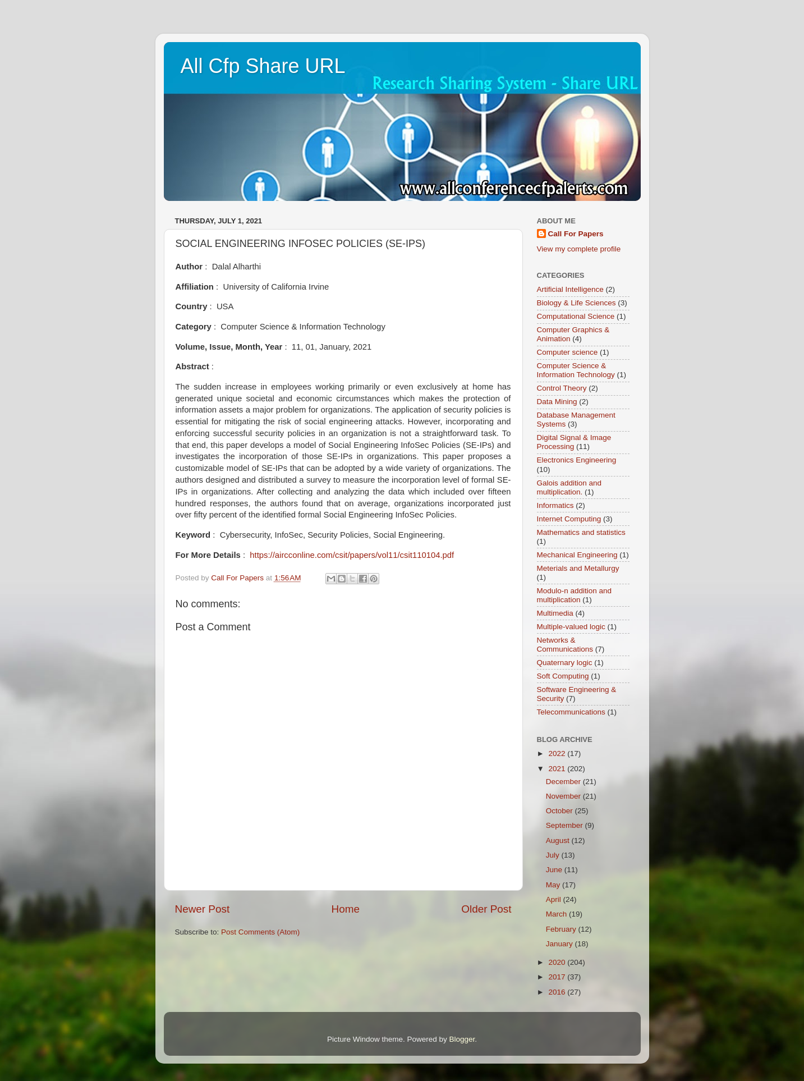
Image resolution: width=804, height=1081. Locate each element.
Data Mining (557, 401)
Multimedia (555, 613)
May (554, 885)
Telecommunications (571, 712)
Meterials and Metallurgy (578, 568)
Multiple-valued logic (571, 626)
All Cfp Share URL (263, 65)
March (557, 914)
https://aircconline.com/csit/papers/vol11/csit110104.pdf (352, 555)
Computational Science (576, 316)
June (555, 869)
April (554, 899)
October (560, 811)
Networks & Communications (565, 644)
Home (346, 909)
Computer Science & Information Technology (576, 370)
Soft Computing (563, 676)
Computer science (567, 352)
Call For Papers (576, 234)
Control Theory (562, 388)
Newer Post (202, 909)
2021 (557, 768)
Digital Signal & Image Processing (574, 442)
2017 (557, 977)
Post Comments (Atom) (260, 932)
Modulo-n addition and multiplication (574, 595)
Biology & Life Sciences (576, 303)
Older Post (486, 909)
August (559, 840)
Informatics (555, 505)
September (565, 825)
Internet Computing (569, 519)
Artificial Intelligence (570, 289)
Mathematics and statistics (581, 532)
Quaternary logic (564, 662)
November (564, 796)
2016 (557, 992)
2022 (557, 753)
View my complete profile (579, 249)
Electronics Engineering (577, 460)
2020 (557, 962)
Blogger (462, 1039)
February (562, 929)
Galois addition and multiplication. (569, 487)
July (554, 855)
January (560, 944)
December (564, 781)
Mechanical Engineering (577, 555)
